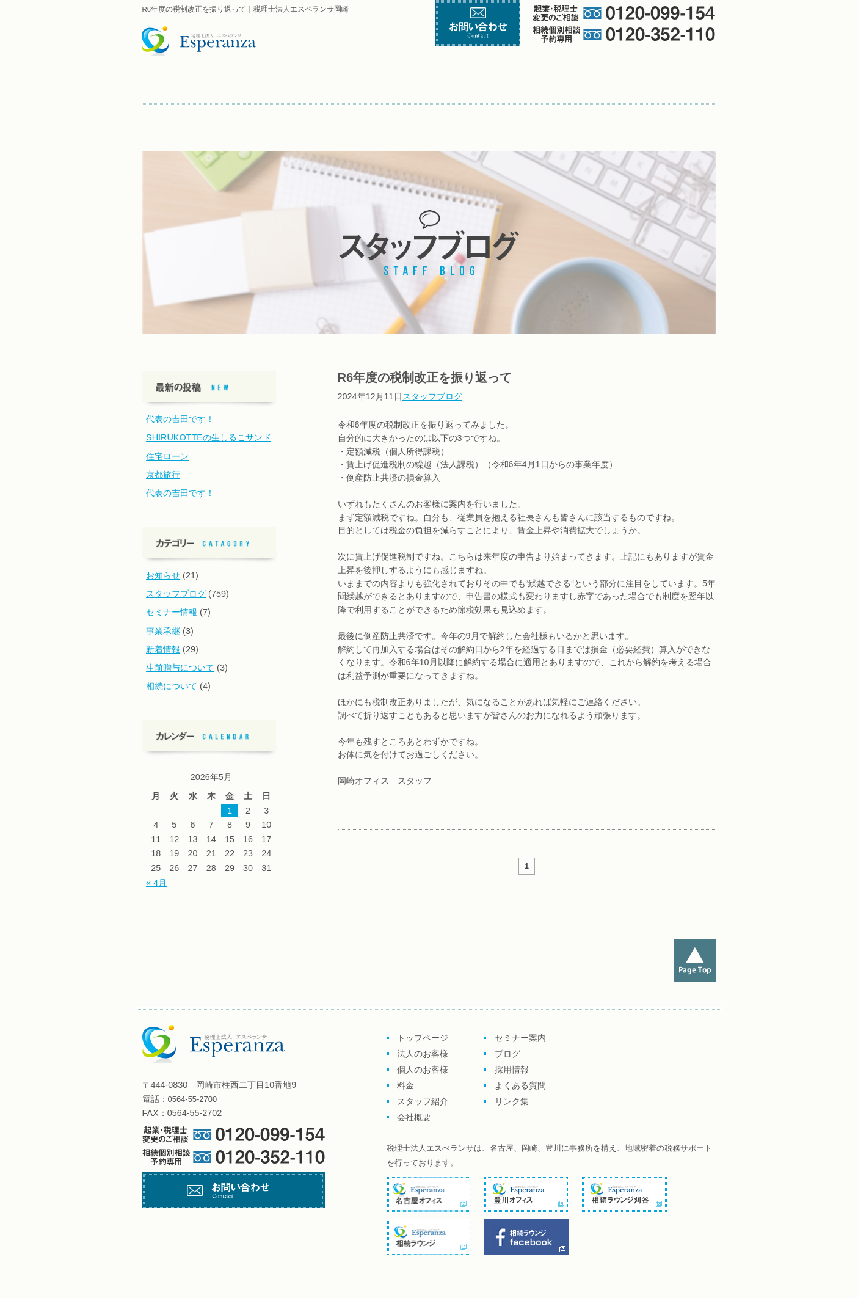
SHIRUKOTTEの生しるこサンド (208, 437)
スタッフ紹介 (606, 84)
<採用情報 (292, 116)
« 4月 (156, 883)
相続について (171, 686)
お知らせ (163, 575)
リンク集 (408, 116)
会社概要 (682, 84)
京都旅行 (163, 474)
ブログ (239, 116)
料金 (522, 84)
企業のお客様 (307, 84)
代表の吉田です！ (180, 419)
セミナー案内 (182, 116)
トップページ (195, 84)
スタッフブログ (432, 396)
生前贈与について (180, 668)
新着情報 (163, 649)
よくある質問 (354, 116)
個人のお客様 (423, 84)
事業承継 (163, 631)
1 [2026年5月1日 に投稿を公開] (229, 810)
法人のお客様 (422, 1054)
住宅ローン (167, 456)
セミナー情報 (171, 612)
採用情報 (512, 1069)
